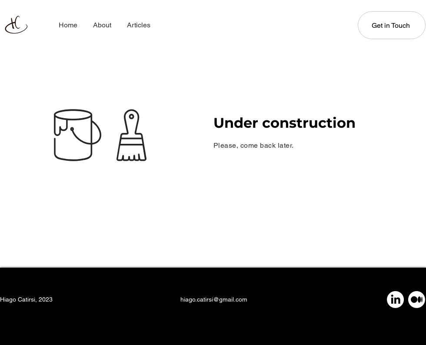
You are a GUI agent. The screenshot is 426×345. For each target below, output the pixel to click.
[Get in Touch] (392, 25)
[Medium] (416, 299)
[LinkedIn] (395, 299)
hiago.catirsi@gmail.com (213, 299)
